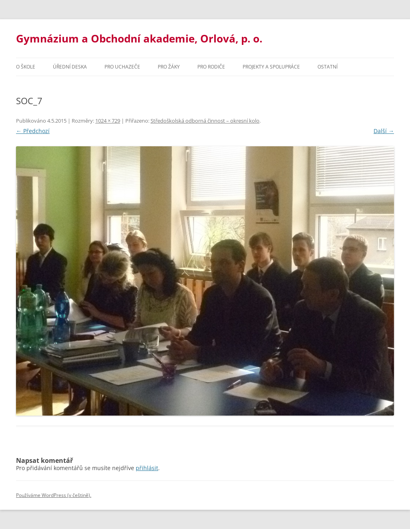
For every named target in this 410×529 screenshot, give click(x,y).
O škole (25, 66)
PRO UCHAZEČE (122, 66)
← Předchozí (33, 131)
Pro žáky (169, 66)
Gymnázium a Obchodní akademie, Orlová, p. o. (139, 38)
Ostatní (328, 66)
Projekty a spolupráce (271, 66)
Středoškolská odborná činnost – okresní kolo (205, 120)
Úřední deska (70, 66)
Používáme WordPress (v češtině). (53, 495)
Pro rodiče (211, 66)
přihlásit (147, 468)
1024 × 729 (107, 120)
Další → (384, 131)
